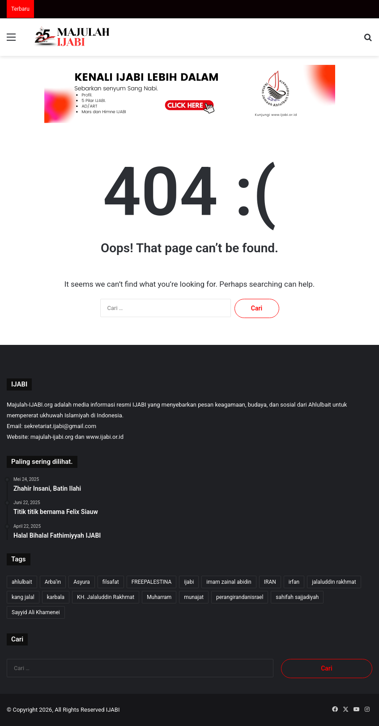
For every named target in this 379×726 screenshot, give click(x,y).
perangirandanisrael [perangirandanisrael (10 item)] (239, 597)
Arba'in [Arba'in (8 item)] (53, 582)
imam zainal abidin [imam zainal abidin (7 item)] (228, 582)
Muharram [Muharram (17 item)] (159, 597)
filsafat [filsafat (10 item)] (110, 582)
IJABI (113, 709)
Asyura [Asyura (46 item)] (81, 582)
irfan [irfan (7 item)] (294, 582)
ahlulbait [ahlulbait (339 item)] (22, 582)
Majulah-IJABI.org (30, 404)
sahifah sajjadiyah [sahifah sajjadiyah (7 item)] (297, 597)
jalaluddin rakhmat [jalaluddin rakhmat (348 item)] (334, 582)
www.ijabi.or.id (104, 436)
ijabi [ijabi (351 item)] (189, 582)
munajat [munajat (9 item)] (194, 597)
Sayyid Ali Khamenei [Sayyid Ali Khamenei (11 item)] (36, 612)
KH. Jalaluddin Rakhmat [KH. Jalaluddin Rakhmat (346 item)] (105, 597)
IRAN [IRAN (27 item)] (270, 582)
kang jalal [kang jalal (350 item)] (23, 597)
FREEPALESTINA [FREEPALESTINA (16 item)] (152, 582)
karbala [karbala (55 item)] (55, 597)
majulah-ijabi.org (51, 436)
